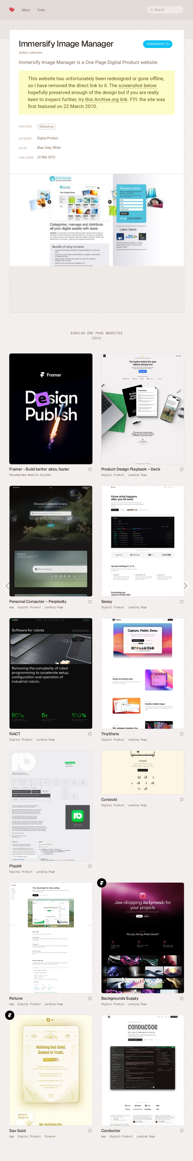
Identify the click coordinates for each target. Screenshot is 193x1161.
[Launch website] (182, 469)
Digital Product (47, 138)
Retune (16, 998)
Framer (101, 882)
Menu (26, 10)
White (57, 147)
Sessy (106, 601)
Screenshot (158, 44)
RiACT (14, 733)
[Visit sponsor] (90, 469)
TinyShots (110, 733)
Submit (96, 338)
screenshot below (138, 85)
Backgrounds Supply (119, 998)
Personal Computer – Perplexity (37, 601)
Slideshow (46, 126)
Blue (40, 147)
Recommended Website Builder (30, 475)
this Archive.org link (106, 99)
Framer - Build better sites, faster (39, 469)
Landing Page (137, 475)
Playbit (15, 865)
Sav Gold (17, 1130)
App (11, 607)
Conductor (111, 1130)
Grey (48, 147)
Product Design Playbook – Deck (130, 469)
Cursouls (109, 799)
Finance (50, 1136)
